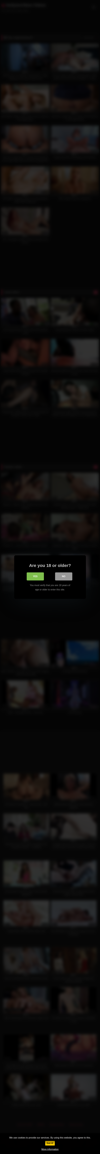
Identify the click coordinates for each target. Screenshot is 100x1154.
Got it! (50, 1143)
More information (50, 1149)
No (63, 576)
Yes (35, 576)
